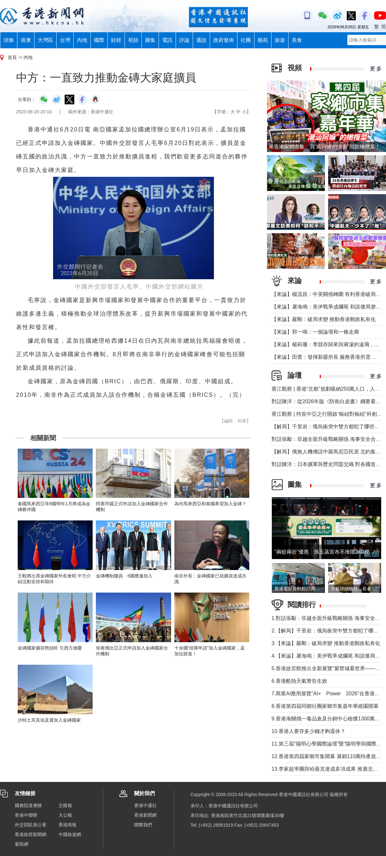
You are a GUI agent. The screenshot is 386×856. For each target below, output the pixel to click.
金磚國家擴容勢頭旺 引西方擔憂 (50, 648)
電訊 (167, 40)
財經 (116, 40)
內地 (82, 40)
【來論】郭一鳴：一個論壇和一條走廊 (315, 332)
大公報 (65, 815)
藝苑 (263, 40)
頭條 (9, 40)
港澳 (26, 40)
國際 (99, 40)
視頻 (133, 40)
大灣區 (45, 40)
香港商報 (68, 824)
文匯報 (65, 805)
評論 (184, 40)
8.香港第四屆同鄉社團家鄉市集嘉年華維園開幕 (325, 706)
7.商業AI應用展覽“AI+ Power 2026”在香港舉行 (328, 693)
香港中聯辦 (26, 815)
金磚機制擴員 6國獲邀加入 (124, 575)
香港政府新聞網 (30, 834)
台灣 (65, 40)
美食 (297, 40)
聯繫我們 (143, 824)
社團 (246, 40)
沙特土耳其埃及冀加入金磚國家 (49, 720)
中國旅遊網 (70, 834)
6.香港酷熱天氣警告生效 (299, 681)
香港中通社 (145, 805)
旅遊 (280, 40)
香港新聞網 (145, 815)
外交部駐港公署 (30, 824)
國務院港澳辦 (28, 805)
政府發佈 (223, 40)
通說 (201, 40)
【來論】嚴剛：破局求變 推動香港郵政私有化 (323, 319)
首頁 (12, 57)
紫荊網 (21, 844)
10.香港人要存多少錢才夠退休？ (308, 731)
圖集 (150, 40)
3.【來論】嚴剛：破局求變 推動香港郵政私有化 (325, 643)
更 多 (375, 68)
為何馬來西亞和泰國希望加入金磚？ (210, 503)
